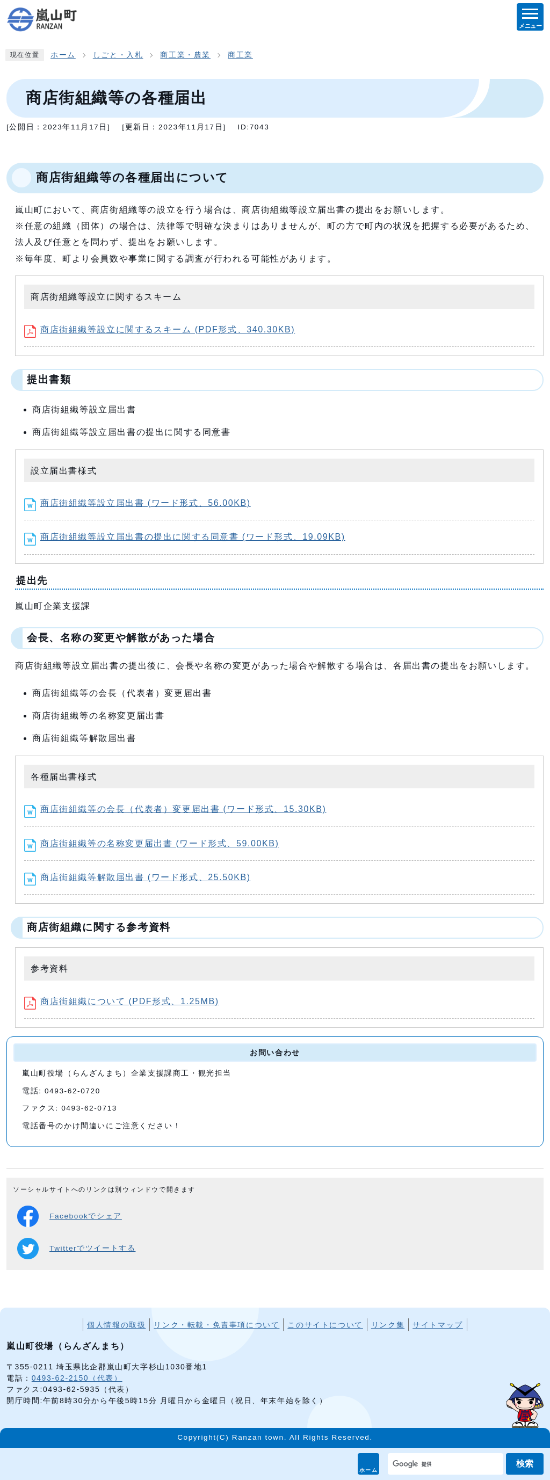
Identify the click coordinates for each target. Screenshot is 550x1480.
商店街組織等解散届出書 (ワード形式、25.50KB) (137, 877)
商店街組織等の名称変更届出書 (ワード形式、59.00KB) (151, 843)
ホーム (368, 1470)
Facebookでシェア (69, 1216)
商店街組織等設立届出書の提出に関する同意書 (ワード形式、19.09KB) (184, 536)
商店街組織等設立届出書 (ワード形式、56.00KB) (137, 502)
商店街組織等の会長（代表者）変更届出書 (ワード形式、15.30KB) (175, 809)
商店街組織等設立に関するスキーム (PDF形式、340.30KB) (159, 329)
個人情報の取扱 (116, 1325)
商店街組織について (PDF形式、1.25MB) (121, 1001)
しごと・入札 (118, 55)
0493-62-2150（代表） (77, 1378)
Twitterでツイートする (76, 1248)
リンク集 (387, 1325)
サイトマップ (437, 1325)
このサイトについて (325, 1325)
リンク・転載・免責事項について (216, 1325)
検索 (524, 1463)
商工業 (240, 55)
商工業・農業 (185, 55)
